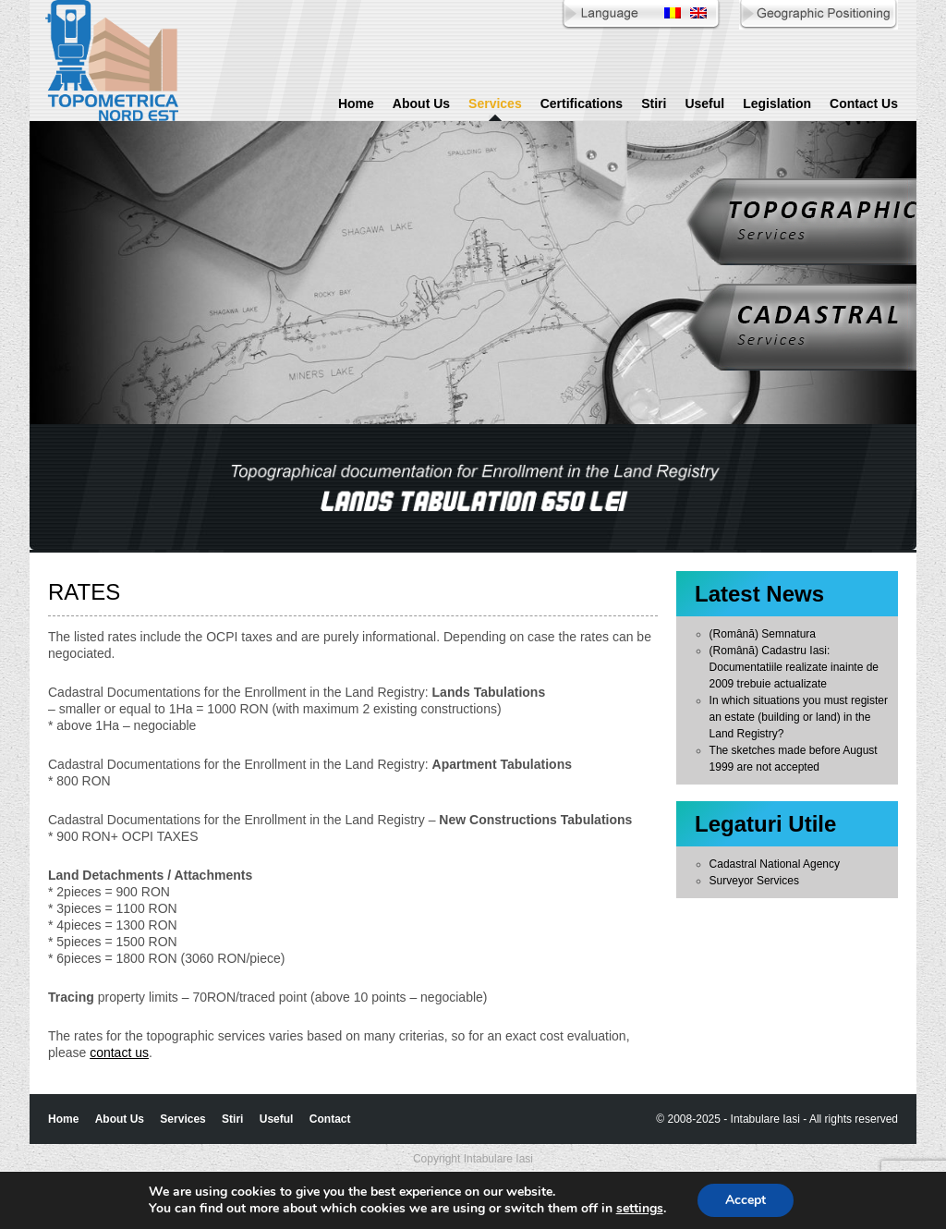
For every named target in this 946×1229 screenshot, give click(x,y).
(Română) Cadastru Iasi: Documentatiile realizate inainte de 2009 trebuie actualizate (794, 667)
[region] (473, 488)
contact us (119, 1052)
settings (639, 1208)
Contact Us (864, 103)
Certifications (581, 103)
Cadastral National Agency (775, 864)
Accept (745, 1200)
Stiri (653, 103)
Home (356, 103)
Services (495, 103)
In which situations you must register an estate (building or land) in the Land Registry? (799, 717)
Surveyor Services (754, 880)
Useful (704, 103)
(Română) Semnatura (763, 633)
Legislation (777, 103)
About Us (421, 103)
